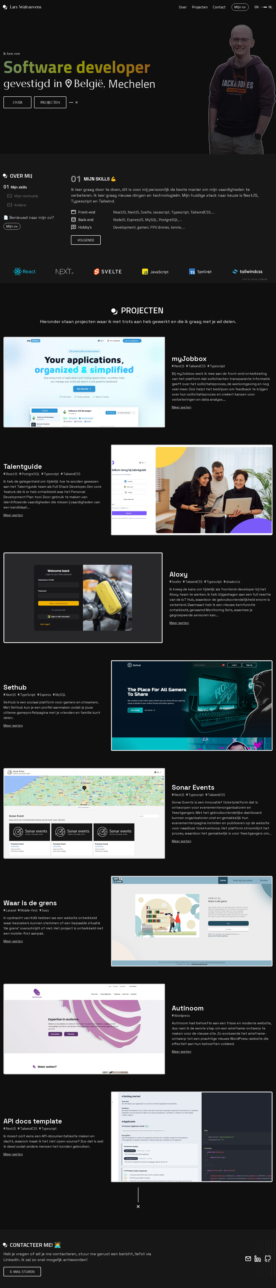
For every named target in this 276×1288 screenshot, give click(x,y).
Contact (219, 3)
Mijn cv (12, 226)
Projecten (200, 3)
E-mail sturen (22, 1271)
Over (183, 3)
